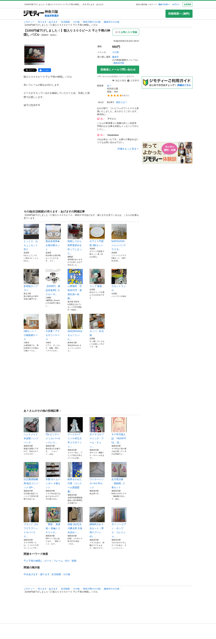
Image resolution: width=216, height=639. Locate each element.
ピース (48, 560)
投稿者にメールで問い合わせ (118, 69)
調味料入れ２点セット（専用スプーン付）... (97, 522)
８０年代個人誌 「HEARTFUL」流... (119, 430)
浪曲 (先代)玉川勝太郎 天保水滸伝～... (75, 520)
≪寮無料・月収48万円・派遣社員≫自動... (75, 284)
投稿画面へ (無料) (179, 13)
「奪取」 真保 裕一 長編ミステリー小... (53, 520)
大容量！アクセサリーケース (53, 327)
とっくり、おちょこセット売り (31, 237)
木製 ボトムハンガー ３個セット (53, 475)
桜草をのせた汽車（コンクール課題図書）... (75, 477)
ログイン (176, 4)
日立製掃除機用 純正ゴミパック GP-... (31, 475)
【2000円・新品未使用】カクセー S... (53, 282)
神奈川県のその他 (91, 22)
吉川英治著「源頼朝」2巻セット (119, 475)
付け (67, 560)
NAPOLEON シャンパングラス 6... (119, 237)
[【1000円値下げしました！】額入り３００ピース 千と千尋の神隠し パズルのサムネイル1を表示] (34, 55)
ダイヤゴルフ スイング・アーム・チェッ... (97, 432)
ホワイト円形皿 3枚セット (97, 235)
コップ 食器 (97, 278)
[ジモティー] (34, 13)
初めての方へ (164, 4)
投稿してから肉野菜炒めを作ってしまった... (75, 239)
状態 (74, 560)
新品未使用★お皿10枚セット (53, 237)
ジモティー (29, 22)
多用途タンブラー (31, 280)
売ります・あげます (48, 22)
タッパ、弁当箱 (97, 325)
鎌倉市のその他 (111, 22)
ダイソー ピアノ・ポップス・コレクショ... (119, 522)
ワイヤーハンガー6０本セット (97, 475)
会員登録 (187, 4)
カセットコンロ (119, 280)
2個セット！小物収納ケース (31, 327)
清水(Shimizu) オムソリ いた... (75, 327)
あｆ (109, 85)
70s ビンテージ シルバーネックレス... (53, 430)
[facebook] (44, 70)
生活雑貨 (65, 22)
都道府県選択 (52, 15)
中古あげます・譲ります (37, 574)
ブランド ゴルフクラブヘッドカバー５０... (31, 522)
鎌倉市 (115, 57)
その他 (76, 22)
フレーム (58, 560)
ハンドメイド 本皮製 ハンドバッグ (31, 430)
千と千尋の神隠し (33, 560)
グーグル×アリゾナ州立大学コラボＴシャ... (75, 432)
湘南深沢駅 (118, 63)
